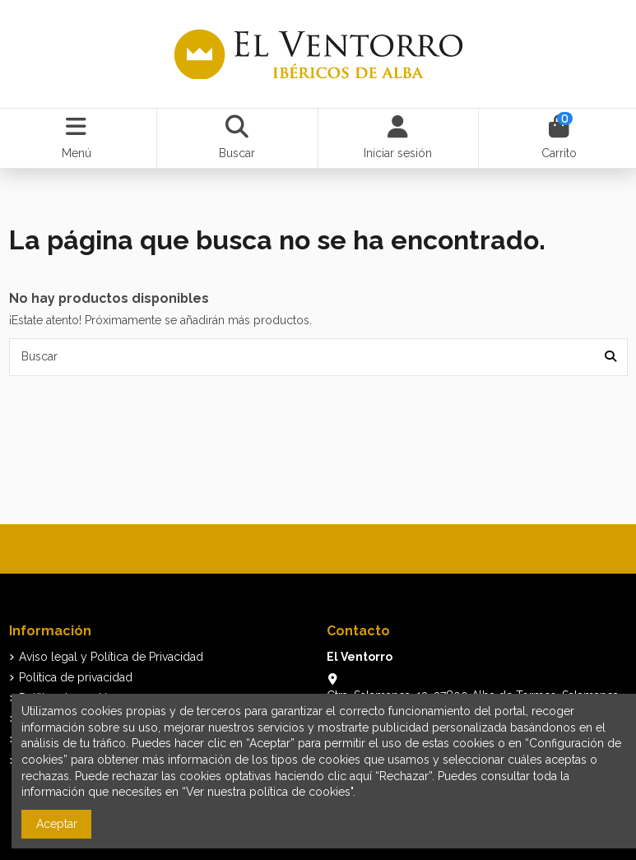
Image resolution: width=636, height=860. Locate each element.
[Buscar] (610, 356)
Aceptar (56, 823)
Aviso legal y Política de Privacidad (111, 656)
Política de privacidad (75, 677)
